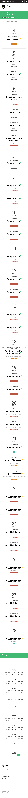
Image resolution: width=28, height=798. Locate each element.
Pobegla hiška (13, 61)
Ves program (4, 17)
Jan (9, 665)
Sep (12, 674)
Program (7, 21)
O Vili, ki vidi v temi (13, 496)
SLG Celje (15, 457)
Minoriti (13, 1)
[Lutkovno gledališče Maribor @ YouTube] (8, 792)
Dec (22, 674)
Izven (9, 17)
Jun (22, 672)
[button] (26, 1)
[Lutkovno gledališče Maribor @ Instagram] (5, 792)
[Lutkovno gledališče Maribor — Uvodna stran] (7, 7)
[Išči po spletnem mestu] (23, 1)
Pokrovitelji (3, 775)
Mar (15, 665)
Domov (3, 21)
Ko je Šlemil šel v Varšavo (14, 98)
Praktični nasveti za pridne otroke (14, 352)
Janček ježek (13, 39)
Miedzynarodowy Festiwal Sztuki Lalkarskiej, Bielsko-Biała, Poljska (15, 348)
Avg (9, 674)
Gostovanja (12, 17)
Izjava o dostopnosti (5, 778)
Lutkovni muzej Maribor (6, 1)
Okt (15, 674)
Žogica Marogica (13, 460)
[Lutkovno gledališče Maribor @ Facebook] (3, 792)
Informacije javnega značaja (6, 776)
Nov (19, 674)
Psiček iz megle (13, 376)
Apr (18, 665)
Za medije (3, 777)
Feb (12, 665)
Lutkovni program (13, 21)
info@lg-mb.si (4, 770)
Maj (19, 672)
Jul (6, 674)
